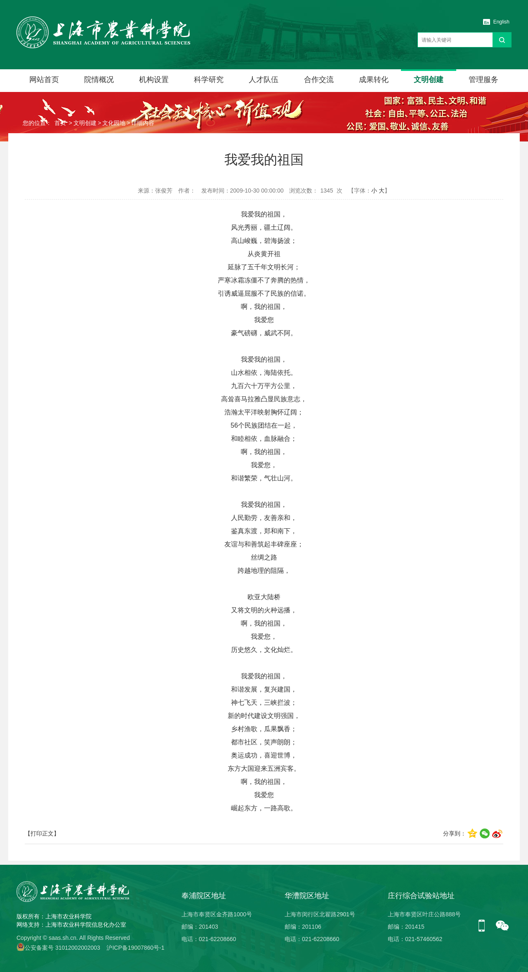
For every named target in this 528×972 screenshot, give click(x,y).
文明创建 (428, 79)
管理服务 (483, 79)
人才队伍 (263, 79)
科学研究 (209, 79)
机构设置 (154, 79)
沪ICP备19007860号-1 (135, 947)
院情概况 (99, 79)
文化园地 (113, 123)
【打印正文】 (42, 833)
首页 (60, 123)
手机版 (485, 926)
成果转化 (374, 79)
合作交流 (319, 79)
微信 (502, 926)
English (501, 22)
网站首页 (44, 79)
